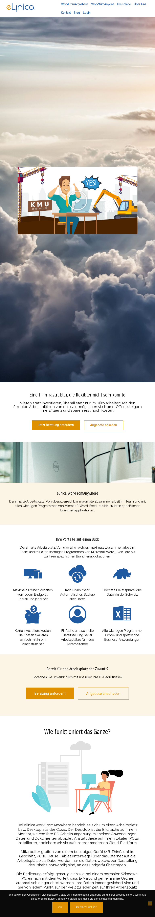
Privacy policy (86, 907)
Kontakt (66, 12)
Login (86, 12)
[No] (150, 903)
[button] (77, 200)
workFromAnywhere (74, 4)
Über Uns (140, 4)
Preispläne (124, 4)
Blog (77, 12)
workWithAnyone (102, 4)
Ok (60, 907)
